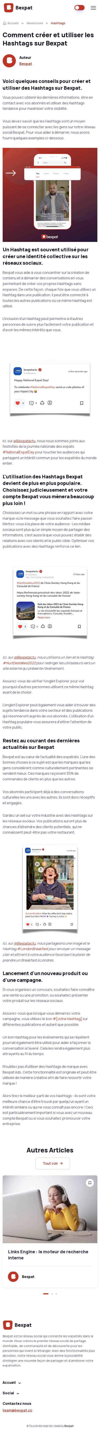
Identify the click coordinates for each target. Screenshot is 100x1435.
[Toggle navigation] (93, 8)
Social (8, 1393)
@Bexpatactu (24, 441)
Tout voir (53, 1163)
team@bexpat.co (17, 1410)
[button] (45, 1293)
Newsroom (35, 23)
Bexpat (18, 8)
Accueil (11, 23)
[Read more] (50, 1209)
